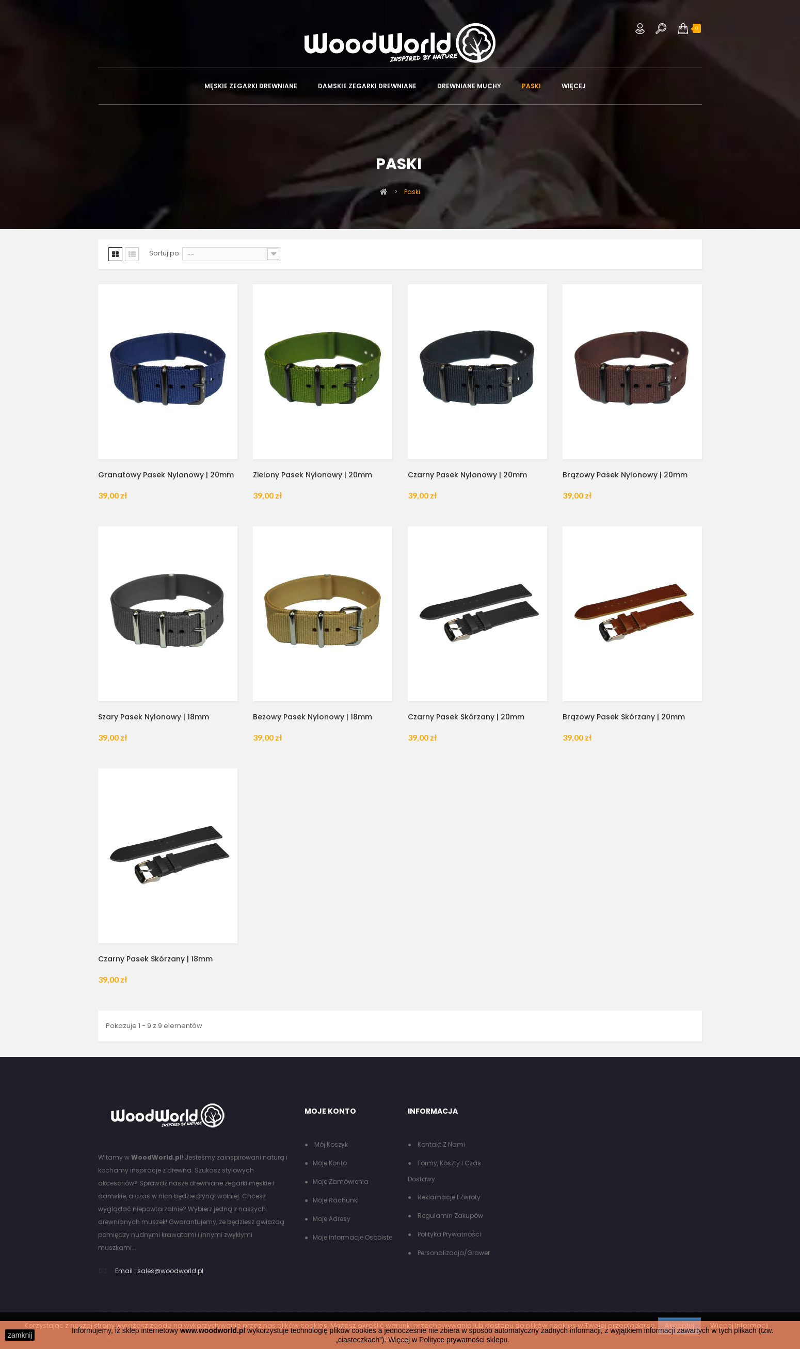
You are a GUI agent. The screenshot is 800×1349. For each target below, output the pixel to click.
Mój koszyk (330, 1144)
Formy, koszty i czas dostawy (444, 1171)
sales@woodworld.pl (170, 1270)
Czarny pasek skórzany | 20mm (466, 717)
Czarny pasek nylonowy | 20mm (467, 475)
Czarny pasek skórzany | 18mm (155, 959)
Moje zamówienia (341, 1181)
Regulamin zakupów (449, 1215)
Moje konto (330, 1163)
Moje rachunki (336, 1200)
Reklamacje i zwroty (448, 1197)
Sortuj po (164, 253)
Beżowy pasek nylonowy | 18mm (312, 717)
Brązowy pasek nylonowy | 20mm (625, 475)
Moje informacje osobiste (352, 1237)
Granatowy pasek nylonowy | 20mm (166, 475)
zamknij (20, 1335)
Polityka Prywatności (448, 1234)
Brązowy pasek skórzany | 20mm (624, 717)
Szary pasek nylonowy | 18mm (153, 717)
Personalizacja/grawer (453, 1252)
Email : (125, 1270)
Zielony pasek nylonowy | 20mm (312, 475)
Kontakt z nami (440, 1144)
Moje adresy (331, 1218)
